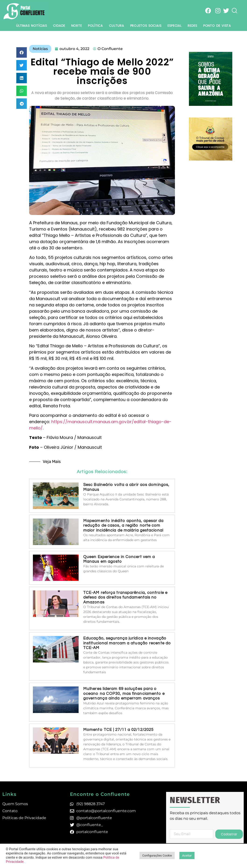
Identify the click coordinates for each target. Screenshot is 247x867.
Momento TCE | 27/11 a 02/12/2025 (118, 730)
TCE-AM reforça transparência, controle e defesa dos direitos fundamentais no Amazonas (125, 597)
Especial (174, 25)
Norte (76, 25)
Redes (192, 25)
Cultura (116, 25)
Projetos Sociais (145, 25)
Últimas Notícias (31, 25)
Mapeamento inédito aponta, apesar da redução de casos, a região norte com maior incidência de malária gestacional (123, 525)
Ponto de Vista (217, 25)
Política (95, 25)
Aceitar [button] (187, 855)
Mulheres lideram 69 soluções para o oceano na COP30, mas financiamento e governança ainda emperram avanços (124, 693)
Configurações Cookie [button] (157, 855)
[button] (21, 52)
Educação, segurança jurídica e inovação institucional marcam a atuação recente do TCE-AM (127, 643)
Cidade (59, 25)
